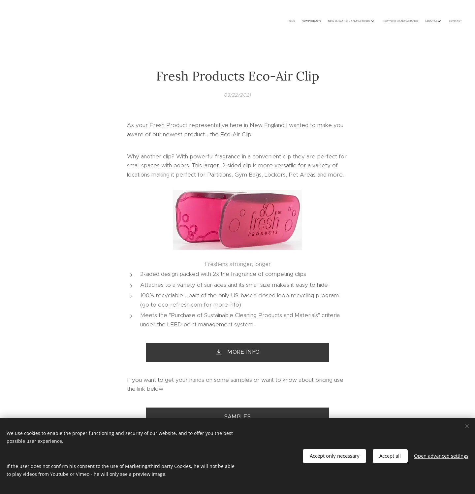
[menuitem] (419, 21)
